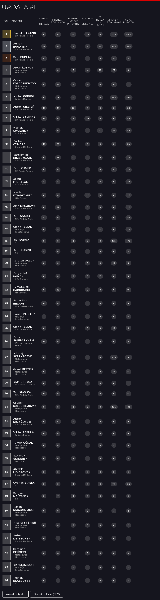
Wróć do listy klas (15, 594)
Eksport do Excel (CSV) (46, 594)
